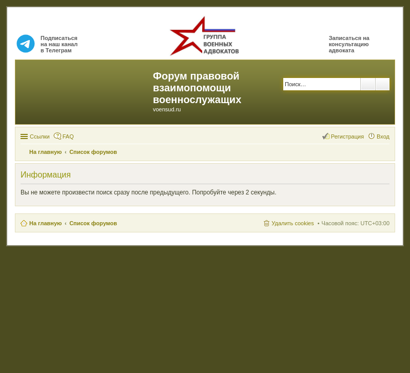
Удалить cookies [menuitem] (292, 223)
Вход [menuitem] (383, 136)
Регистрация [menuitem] (347, 136)
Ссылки (40, 136)
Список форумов (93, 223)
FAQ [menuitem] (68, 136)
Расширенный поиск (382, 84)
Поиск (368, 84)
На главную (45, 223)
